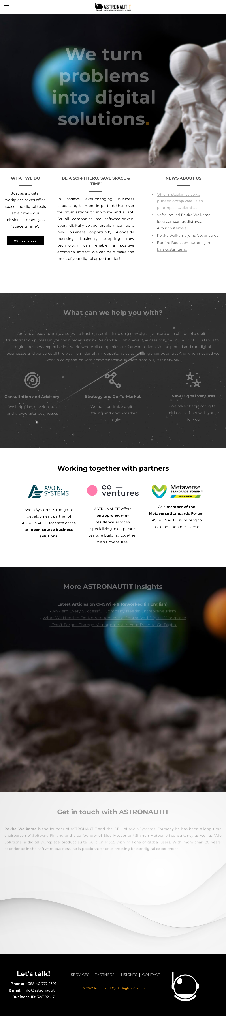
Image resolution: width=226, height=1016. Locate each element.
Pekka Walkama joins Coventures (187, 235)
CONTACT (151, 975)
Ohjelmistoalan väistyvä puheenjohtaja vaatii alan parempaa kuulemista (180, 201)
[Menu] (7, 7)
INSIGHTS (128, 975)
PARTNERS (105, 975)
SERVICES (80, 975)
